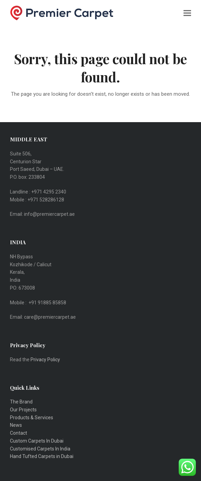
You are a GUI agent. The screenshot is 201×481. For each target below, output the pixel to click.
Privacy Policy (46, 359)
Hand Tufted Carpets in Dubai (41, 456)
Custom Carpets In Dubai (36, 441)
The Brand (21, 401)
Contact (18, 433)
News (16, 425)
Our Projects (23, 409)
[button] (187, 13)
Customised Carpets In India (40, 448)
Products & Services (31, 417)
